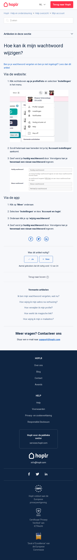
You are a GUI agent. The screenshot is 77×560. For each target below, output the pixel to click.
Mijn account (58, 13)
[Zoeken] (38, 20)
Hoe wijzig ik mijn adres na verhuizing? (39, 302)
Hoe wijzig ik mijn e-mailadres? (38, 319)
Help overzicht (42, 13)
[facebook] (29, 474)
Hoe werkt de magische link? (38, 313)
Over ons (38, 365)
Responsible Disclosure (39, 422)
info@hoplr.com (38, 462)
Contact (38, 378)
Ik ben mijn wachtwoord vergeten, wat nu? (38, 296)
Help (38, 402)
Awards (38, 384)
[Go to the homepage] (11, 4)
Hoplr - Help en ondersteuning (18, 13)
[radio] (31, 259)
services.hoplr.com (38, 443)
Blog (38, 371)
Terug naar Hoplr (62, 4)
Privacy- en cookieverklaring (38, 415)
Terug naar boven (38, 277)
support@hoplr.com (49, 339)
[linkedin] (46, 474)
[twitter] (37, 474)
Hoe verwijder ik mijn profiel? (38, 307)
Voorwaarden (38, 409)
